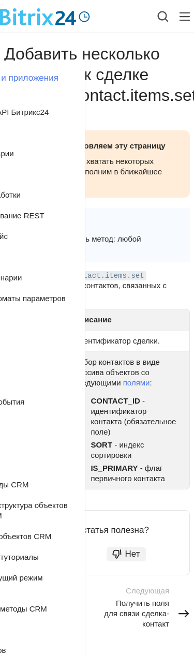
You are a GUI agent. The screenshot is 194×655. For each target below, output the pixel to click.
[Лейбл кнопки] (184, 16)
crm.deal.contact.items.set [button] (87, 276)
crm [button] (46, 221)
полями (136, 382)
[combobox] (155, 16)
